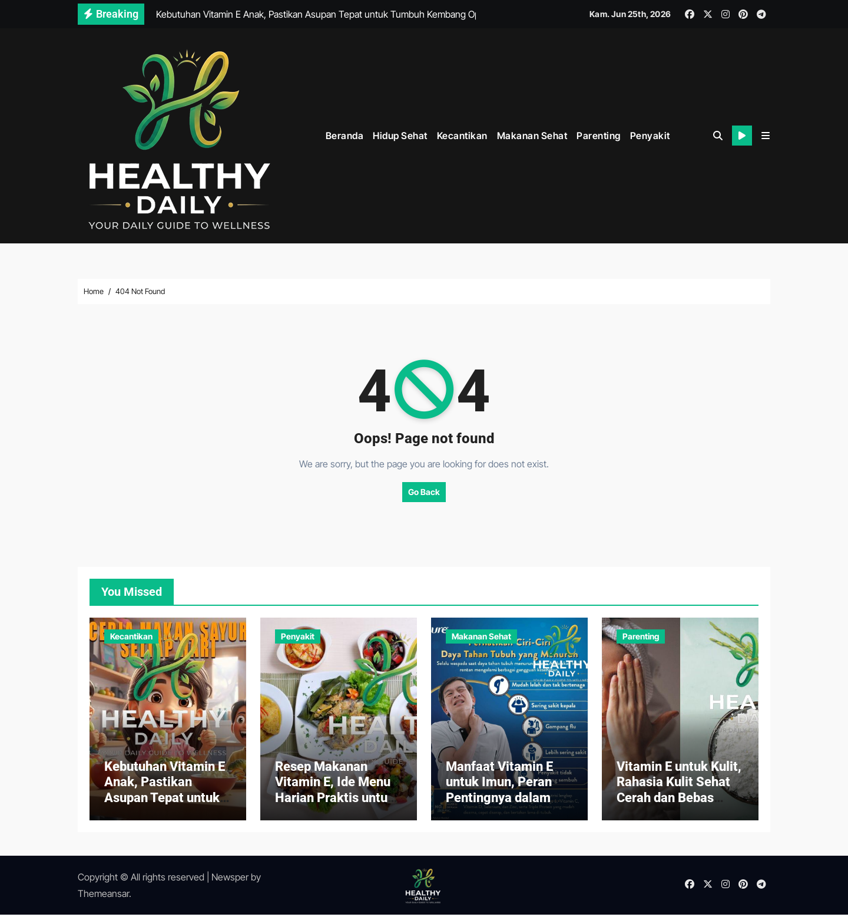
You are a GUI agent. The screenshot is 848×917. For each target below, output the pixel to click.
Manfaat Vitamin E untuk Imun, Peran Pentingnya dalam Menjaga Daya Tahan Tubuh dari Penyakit (506, 800)
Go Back (424, 491)
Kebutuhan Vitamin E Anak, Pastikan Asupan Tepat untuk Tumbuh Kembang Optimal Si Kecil (164, 800)
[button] (765, 135)
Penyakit (650, 135)
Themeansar (103, 896)
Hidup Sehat (400, 135)
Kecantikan (462, 135)
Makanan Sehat (532, 135)
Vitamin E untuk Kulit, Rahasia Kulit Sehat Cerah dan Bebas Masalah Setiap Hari (679, 792)
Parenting (599, 135)
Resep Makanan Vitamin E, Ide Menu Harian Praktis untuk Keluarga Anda (335, 792)
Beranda (345, 135)
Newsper (230, 879)
